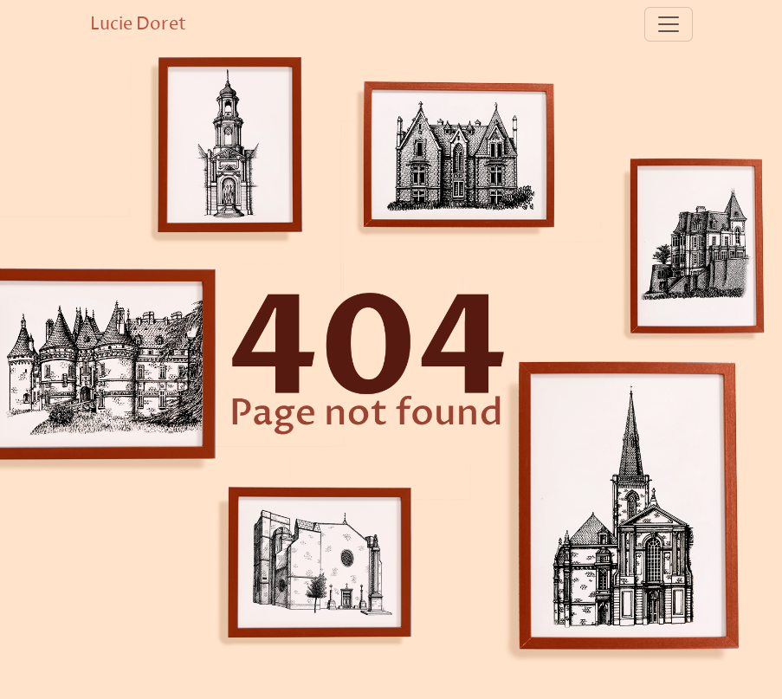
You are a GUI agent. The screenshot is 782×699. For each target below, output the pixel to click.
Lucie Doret (138, 24)
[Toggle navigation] (668, 24)
